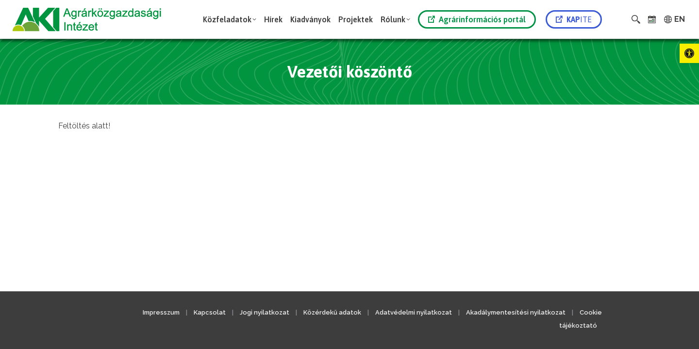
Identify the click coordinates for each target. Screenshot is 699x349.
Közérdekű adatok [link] (332, 312)
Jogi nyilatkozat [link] (264, 312)
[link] (689, 53)
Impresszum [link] (161, 312)
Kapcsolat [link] (210, 312)
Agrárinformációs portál (477, 19)
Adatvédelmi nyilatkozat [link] (413, 312)
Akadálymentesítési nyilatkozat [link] (516, 312)
